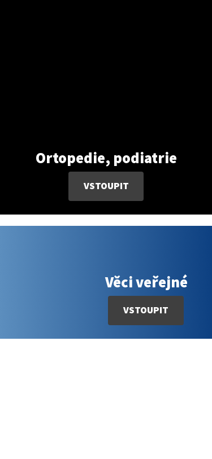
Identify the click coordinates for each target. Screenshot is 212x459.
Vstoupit (106, 186)
